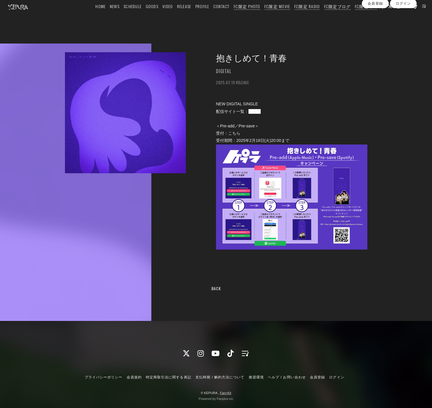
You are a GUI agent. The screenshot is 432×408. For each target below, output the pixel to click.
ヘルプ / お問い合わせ (287, 377)
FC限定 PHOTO (237, 16)
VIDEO (157, 16)
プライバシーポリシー (103, 377)
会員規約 (134, 377)
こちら (254, 111)
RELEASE (174, 16)
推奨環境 (256, 377)
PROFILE (192, 16)
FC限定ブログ (327, 16)
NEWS (104, 16)
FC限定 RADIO (297, 16)
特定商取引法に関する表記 (168, 377)
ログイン (403, 27)
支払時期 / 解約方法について (220, 377)
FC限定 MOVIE (267, 16)
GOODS (142, 16)
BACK (216, 288)
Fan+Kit (225, 393)
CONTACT (211, 16)
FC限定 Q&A (356, 16)
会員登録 (375, 27)
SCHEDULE (122, 16)
